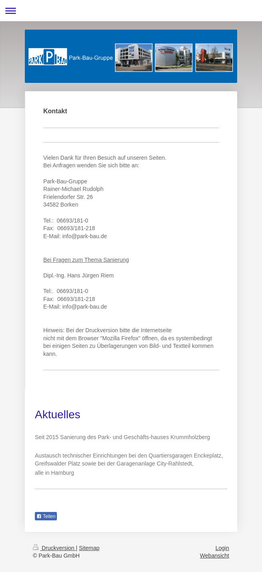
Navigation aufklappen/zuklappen (131, 10)
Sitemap (89, 548)
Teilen (45, 516)
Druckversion (54, 548)
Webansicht (214, 555)
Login (222, 548)
